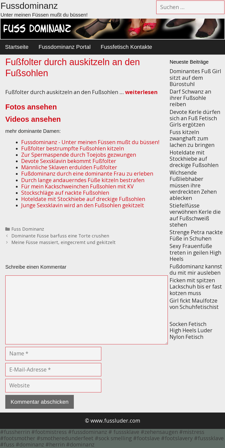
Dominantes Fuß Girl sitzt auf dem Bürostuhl (195, 77)
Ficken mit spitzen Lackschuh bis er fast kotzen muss (196, 286)
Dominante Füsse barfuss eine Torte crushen (60, 236)
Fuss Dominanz (27, 229)
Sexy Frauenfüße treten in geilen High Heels (195, 252)
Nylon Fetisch (186, 336)
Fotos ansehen (31, 107)
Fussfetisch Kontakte (126, 47)
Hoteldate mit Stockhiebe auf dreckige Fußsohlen (194, 159)
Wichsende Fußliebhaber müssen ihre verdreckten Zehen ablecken (193, 185)
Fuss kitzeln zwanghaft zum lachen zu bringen (192, 138)
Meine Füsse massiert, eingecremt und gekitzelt (63, 242)
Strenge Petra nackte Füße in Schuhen (196, 235)
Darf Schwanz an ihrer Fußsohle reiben (190, 98)
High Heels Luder (191, 330)
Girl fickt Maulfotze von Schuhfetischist (194, 303)
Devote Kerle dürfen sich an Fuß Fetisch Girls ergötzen (195, 118)
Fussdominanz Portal (65, 47)
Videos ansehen (33, 119)
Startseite (16, 47)
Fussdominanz (29, 6)
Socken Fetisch (188, 324)
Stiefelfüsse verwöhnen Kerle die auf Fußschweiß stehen (195, 215)
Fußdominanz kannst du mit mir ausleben (196, 269)
